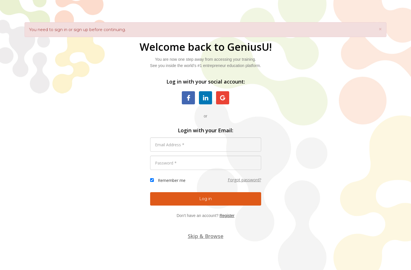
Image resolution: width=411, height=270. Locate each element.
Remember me (172, 180)
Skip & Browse (205, 236)
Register (226, 215)
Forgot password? (244, 179)
